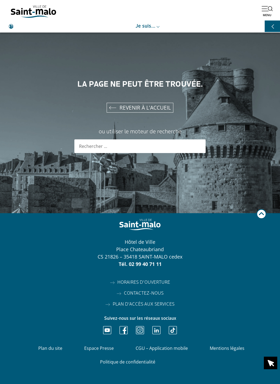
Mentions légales (227, 348)
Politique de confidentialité (127, 362)
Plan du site (50, 348)
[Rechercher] (199, 146)
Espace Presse (99, 348)
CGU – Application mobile (162, 348)
